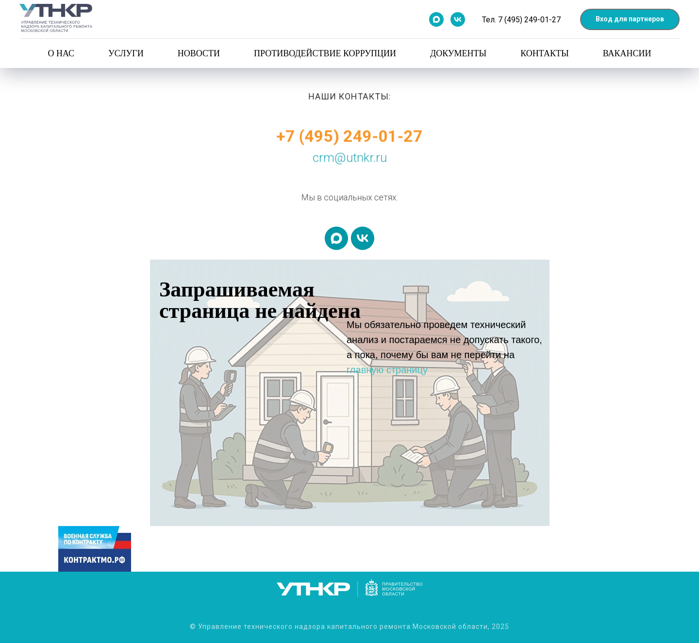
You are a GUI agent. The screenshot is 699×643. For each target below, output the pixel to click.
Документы (458, 53)
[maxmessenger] (336, 238)
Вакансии (627, 53)
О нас (61, 53)
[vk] (362, 238)
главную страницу (387, 369)
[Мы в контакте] (457, 19)
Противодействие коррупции (325, 53)
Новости (199, 53)
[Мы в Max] (436, 19)
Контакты (544, 53)
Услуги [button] (126, 53)
